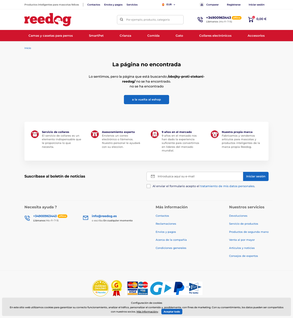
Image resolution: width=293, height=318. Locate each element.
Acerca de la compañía (171, 239)
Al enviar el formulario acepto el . (204, 186)
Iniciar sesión (257, 4)
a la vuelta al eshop (146, 99)
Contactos (93, 4)
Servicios (132, 4)
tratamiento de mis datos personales (227, 186)
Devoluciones (238, 215)
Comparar (209, 4)
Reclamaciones (166, 223)
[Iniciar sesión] (256, 176)
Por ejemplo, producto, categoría (148, 19)
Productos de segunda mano (249, 231)
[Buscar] (121, 19)
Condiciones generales (171, 248)
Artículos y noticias (242, 248)
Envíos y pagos (113, 4)
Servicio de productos (243, 223)
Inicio (27, 48)
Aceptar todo (172, 311)
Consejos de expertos (243, 255)
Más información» (147, 311)
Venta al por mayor (242, 239)
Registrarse (234, 4)
